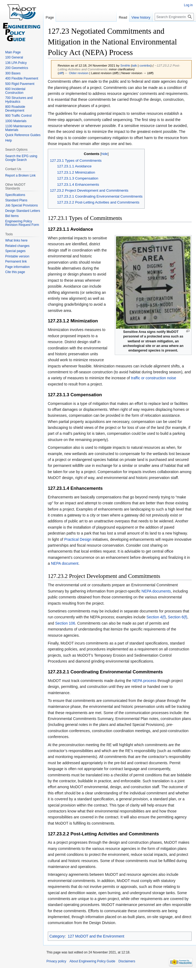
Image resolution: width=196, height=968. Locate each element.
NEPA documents (156, 591)
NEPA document (65, 563)
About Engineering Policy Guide (92, 961)
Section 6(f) (177, 617)
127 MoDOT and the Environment (96, 936)
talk (134, 65)
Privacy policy (56, 961)
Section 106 (65, 623)
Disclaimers (127, 961)
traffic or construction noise (153, 378)
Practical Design (78, 539)
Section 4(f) (156, 617)
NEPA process (144, 680)
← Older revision (77, 73)
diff (61, 73)
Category (57, 936)
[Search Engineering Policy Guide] (174, 17)
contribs (145, 65)
